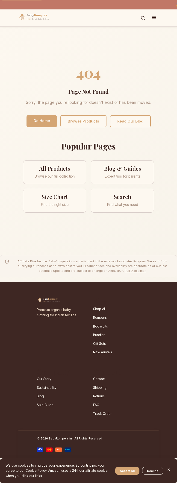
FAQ (96, 405)
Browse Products (83, 121)
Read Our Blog (130, 121)
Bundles (99, 335)
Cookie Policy (36, 470)
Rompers (100, 317)
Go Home (41, 120)
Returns (99, 396)
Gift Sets (99, 343)
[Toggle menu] (154, 18)
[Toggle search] (143, 18)
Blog (40, 396)
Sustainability (46, 387)
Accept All (127, 471)
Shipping (99, 387)
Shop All (99, 309)
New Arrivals (102, 352)
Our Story (44, 379)
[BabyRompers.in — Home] (43, 18)
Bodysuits (100, 326)
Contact (99, 379)
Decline (152, 471)
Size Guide (45, 405)
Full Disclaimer (135, 270)
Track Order (102, 414)
